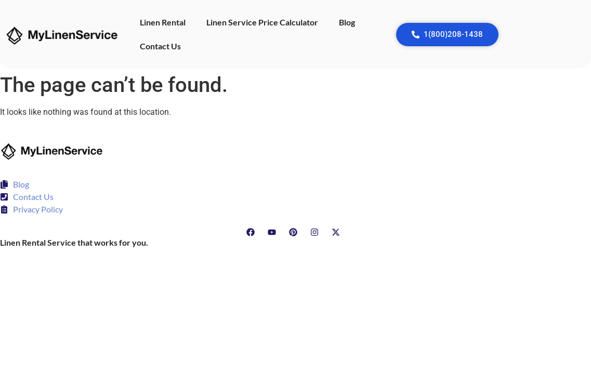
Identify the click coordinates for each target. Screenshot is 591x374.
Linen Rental (163, 22)
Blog (347, 22)
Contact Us (160, 46)
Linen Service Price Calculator (262, 22)
